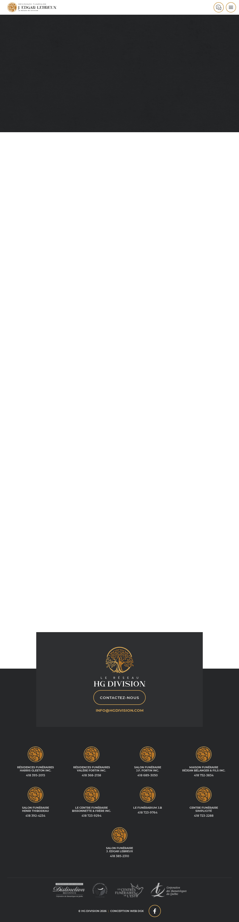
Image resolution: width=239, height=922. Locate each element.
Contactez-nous (119, 697)
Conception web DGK (127, 911)
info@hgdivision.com (119, 710)
